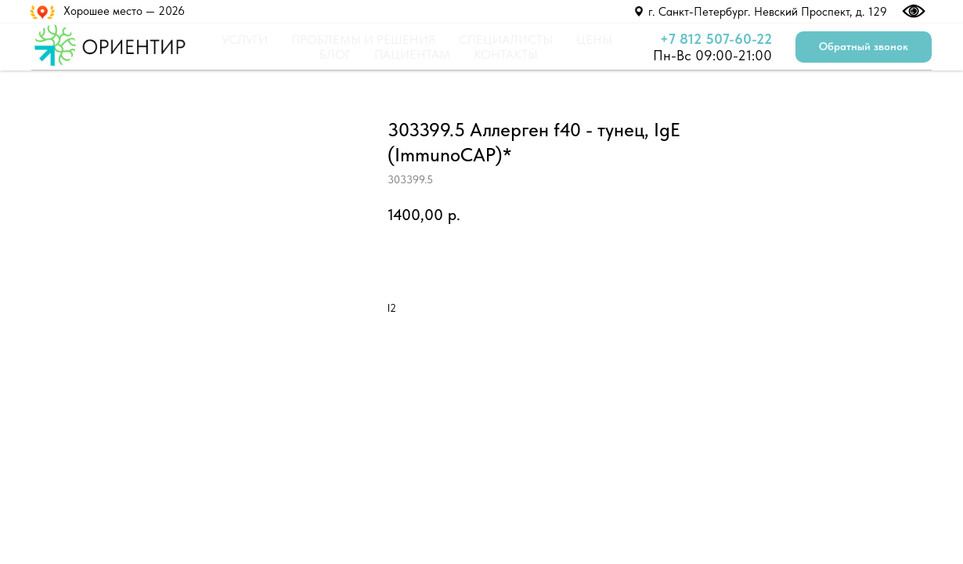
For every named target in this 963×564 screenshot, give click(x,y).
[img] (639, 11)
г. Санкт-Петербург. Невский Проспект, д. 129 (767, 12)
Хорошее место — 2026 (124, 11)
